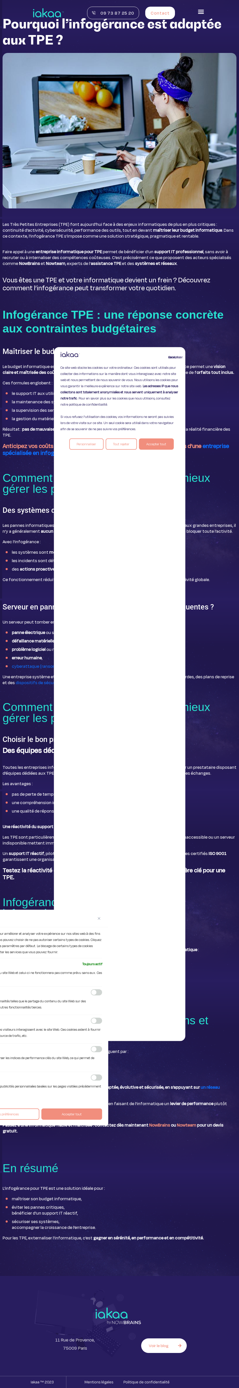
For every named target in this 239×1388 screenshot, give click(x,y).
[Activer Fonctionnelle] (96, 992)
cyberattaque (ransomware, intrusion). (50, 666)
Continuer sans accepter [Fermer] (171, 357)
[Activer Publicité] (96, 1077)
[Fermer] (99, 918)
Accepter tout (156, 444)
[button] (201, 12)
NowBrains (159, 1125)
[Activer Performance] (96, 1049)
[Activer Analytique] (96, 1021)
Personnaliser (86, 444)
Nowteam (186, 1125)
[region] (119, 694)
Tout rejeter (121, 444)
